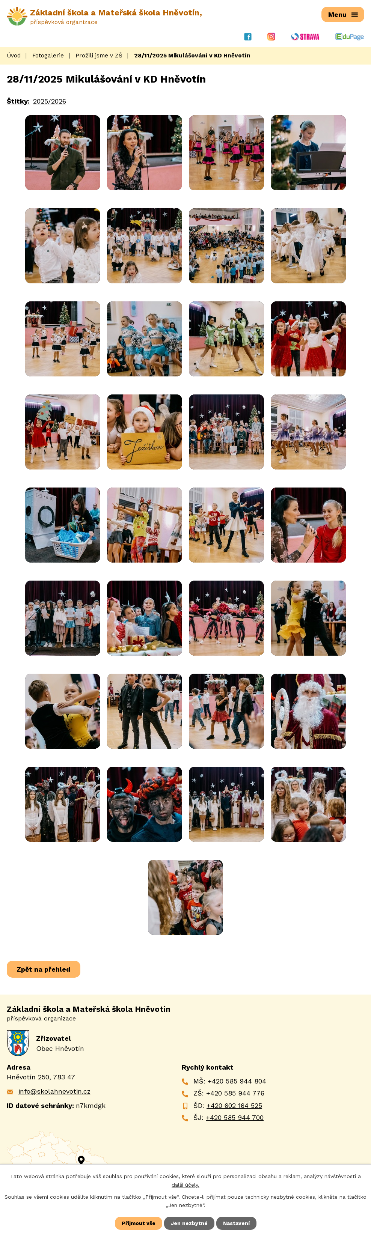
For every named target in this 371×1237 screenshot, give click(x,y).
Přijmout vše (138, 1223)
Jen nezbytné (189, 1223)
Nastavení (236, 1223)
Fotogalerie (48, 55)
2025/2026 (49, 101)
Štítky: (18, 101)
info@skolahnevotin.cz (54, 1091)
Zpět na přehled (44, 969)
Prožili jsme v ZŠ (98, 55)
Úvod (14, 55)
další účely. (185, 1184)
